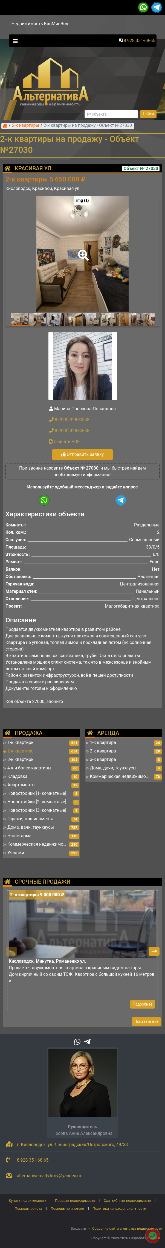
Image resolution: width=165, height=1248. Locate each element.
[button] (82, 251)
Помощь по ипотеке (67, 1208)
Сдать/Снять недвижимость (127, 1201)
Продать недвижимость (75, 1201)
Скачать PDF (64, 441)
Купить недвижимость (28, 1201)
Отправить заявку (82, 454)
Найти (148, 114)
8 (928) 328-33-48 (69, 419)
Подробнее (142, 1004)
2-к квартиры (25, 126)
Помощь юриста (28, 1208)
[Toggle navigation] (14, 40)
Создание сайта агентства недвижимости (127, 1228)
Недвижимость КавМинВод (39, 23)
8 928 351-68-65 (139, 40)
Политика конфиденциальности (119, 1208)
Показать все (146, 1021)
